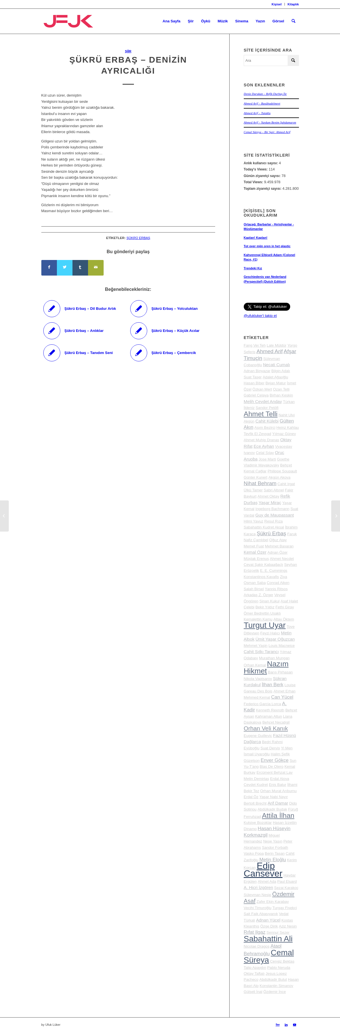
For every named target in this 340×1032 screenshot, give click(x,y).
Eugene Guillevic (258, 736)
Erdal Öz (251, 797)
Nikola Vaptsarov (258, 679)
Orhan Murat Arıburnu (278, 791)
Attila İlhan (278, 815)
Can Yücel (282, 697)
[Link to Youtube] (294, 1024)
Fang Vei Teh (255, 345)
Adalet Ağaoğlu (275, 377)
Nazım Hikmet (266, 667)
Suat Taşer (253, 377)
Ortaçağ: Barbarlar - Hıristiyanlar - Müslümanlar (269, 227)
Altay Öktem (283, 619)
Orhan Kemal (255, 665)
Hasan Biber (254, 383)
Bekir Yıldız (264, 607)
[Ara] (293, 21)
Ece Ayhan (264, 446)
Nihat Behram (260, 483)
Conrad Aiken (278, 583)
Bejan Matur (276, 383)
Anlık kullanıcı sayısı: (261, 163)
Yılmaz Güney (284, 434)
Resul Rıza (273, 521)
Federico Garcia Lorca (262, 704)
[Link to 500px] (277, 1024)
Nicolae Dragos (257, 946)
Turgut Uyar (265, 625)
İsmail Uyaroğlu (257, 754)
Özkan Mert (262, 389)
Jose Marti (267, 459)
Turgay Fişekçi (284, 908)
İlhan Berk (272, 684)
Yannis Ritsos (276, 589)
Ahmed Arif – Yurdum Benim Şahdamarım (270, 122)
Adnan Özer (278, 552)
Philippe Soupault (282, 471)
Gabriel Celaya (256, 395)
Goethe (283, 459)
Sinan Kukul (269, 601)
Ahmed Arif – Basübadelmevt (262, 103)
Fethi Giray (284, 607)
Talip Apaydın (255, 967)
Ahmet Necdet (282, 558)
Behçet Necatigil (276, 722)
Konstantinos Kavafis (261, 577)
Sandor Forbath (275, 847)
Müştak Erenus (256, 558)
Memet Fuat (254, 546)
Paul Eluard (287, 881)
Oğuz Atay (278, 540)
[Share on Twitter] (64, 268)
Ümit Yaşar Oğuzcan (275, 639)
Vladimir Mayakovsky (261, 465)
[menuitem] (277, 4)
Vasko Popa (254, 853)
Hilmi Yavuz (253, 521)
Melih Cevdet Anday (263, 401)
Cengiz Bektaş (282, 961)
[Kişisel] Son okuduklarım (260, 213)
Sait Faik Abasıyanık (261, 914)
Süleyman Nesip (257, 895)
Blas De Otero (271, 766)
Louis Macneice (281, 645)
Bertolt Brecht (255, 803)
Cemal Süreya (269, 956)
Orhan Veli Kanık (266, 728)
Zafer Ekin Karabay (272, 901)
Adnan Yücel (268, 920)
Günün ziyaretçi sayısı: (263, 176)
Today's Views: (256, 169)
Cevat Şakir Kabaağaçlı (263, 564)
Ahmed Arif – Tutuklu (257, 113)
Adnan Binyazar (257, 371)
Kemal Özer (255, 552)
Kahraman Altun (268, 716)
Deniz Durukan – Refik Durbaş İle (265, 93)
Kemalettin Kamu (258, 619)
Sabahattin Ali (268, 938)
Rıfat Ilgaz (255, 932)
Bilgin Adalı (280, 371)
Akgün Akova (279, 477)
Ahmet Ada (267, 881)
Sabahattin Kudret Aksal (264, 527)
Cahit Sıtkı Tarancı (261, 651)
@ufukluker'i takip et (260, 316)
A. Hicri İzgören (258, 887)
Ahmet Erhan (284, 691)
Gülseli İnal (253, 992)
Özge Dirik (269, 926)
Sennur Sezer (278, 932)
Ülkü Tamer (253, 490)
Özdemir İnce (274, 992)
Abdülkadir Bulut (273, 979)
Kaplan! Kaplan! (256, 237)
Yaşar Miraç (269, 502)
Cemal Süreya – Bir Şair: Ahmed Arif (267, 132)
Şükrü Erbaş (138, 238)
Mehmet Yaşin (256, 645)
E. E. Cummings (273, 570)
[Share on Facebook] (49, 268)
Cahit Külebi (267, 421)
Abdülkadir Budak (272, 809)
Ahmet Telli (260, 414)
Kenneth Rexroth (270, 710)
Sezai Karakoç (286, 888)
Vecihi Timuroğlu (257, 908)
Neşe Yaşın (273, 841)
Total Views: (254, 182)
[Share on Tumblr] (80, 268)
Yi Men (287, 748)
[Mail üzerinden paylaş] (96, 268)
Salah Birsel (254, 589)
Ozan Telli (281, 389)
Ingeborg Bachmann (272, 509)
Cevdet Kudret (256, 784)
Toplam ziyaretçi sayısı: (263, 189)
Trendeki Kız (253, 268)
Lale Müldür (276, 345)
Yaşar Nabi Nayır (273, 797)
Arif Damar (278, 803)
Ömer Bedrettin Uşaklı (262, 613)
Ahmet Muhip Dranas (261, 440)
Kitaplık (293, 4)
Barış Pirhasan (280, 672)
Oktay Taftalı (254, 973)
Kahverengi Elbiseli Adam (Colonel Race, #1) (269, 257)
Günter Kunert (256, 477)
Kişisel (276, 4)
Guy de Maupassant (274, 515)
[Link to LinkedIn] (286, 1024)
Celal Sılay (265, 453)
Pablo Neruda (278, 967)
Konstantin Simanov (276, 986)
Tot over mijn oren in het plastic (267, 246)
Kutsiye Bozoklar (258, 822)
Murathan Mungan (274, 658)
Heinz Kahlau (287, 427)
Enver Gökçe (275, 760)
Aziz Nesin (288, 926)
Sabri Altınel (274, 490)
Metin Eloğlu (272, 859)
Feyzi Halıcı (270, 633)
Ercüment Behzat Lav (274, 772)
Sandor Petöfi (267, 408)
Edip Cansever (263, 870)
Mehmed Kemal (257, 697)
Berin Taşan (275, 853)
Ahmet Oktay (268, 496)
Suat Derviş (270, 748)
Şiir (128, 51)
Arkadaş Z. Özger (258, 595)
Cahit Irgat (286, 484)
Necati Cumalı (276, 364)
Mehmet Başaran (279, 546)
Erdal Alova (279, 779)
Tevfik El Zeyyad (257, 434)
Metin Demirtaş (256, 779)
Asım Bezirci (265, 427)
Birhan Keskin (281, 395)
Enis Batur (277, 784)
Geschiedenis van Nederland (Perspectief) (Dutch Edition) (265, 279)
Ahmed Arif (269, 351)
